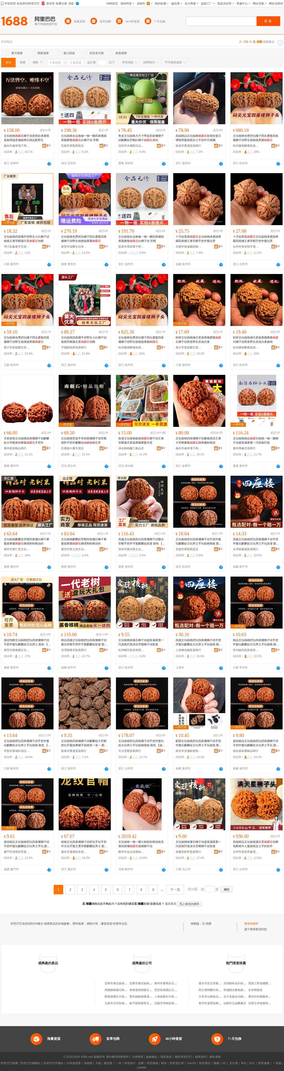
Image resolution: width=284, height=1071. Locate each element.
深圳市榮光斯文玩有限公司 (131, 549)
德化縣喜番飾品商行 (245, 751)
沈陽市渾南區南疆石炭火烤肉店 (174, 1003)
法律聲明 (137, 1056)
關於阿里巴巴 (183, 1056)
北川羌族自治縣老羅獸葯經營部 (243, 996)
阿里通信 (204, 1063)
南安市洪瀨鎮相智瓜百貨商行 (189, 751)
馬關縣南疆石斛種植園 (119, 990)
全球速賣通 (74, 1063)
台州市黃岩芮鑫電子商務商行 (246, 851)
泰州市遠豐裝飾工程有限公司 (217, 1003)
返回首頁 (170, 903)
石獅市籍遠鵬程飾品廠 (189, 246)
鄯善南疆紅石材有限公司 (120, 996)
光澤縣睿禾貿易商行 (74, 650)
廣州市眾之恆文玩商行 (74, 549)
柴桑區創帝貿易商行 (188, 851)
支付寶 (233, 1063)
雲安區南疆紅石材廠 (167, 990)
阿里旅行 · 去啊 (134, 1063)
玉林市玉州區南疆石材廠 (120, 1003)
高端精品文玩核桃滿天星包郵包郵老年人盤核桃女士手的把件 (255, 844)
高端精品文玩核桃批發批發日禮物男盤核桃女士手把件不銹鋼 (198, 138)
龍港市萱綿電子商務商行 (131, 246)
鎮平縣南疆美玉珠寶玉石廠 (146, 1003)
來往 (244, 1063)
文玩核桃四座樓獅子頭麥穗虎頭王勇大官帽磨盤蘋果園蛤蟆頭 (198, 440)
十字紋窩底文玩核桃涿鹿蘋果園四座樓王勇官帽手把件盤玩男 (198, 239)
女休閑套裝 (255, 990)
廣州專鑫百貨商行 (244, 448)
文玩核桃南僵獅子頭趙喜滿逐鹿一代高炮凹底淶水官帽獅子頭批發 (141, 642)
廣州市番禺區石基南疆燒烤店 (172, 983)
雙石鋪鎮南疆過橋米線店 (145, 996)
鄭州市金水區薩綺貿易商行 (131, 851)
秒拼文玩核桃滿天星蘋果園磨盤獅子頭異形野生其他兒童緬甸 (255, 339)
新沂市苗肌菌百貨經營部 (17, 347)
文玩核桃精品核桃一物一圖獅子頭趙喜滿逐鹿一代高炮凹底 (255, 440)
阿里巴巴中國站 (53, 1063)
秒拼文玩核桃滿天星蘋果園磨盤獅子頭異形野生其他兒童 (198, 339)
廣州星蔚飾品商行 (15, 448)
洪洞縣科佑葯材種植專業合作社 (243, 983)
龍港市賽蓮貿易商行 (188, 145)
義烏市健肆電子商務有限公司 (17, 145)
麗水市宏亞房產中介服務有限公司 (220, 983)
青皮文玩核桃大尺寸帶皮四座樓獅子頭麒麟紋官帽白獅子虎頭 (141, 138)
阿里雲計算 (177, 1063)
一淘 (118, 1063)
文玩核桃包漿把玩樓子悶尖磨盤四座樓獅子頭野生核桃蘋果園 (255, 138)
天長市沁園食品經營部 (213, 996)
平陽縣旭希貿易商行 (74, 347)
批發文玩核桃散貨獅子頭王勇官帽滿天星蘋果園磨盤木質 (141, 440)
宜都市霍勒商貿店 (72, 145)
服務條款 (151, 1056)
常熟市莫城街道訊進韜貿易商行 (17, 751)
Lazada (141, 1067)
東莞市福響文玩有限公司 (74, 246)
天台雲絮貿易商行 (129, 751)
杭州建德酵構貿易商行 (246, 145)
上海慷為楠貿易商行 (188, 650)
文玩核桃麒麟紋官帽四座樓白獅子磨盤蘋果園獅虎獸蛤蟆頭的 (26, 541)
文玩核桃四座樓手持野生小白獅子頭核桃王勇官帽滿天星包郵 (26, 239)
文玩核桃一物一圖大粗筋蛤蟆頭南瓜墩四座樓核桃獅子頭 (141, 844)
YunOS (191, 1063)
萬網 (216, 1063)
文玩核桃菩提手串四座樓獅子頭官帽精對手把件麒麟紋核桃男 (83, 440)
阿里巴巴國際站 (30, 1063)
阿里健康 (264, 1063)
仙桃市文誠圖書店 (234, 1003)
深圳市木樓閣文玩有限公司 (131, 145)
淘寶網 (88, 1063)
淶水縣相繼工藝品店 (131, 448)
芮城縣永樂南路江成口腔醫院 (241, 990)
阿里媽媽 (152, 1063)
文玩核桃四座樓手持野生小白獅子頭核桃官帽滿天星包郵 (83, 339)
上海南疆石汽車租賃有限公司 (172, 996)
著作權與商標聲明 (117, 1056)
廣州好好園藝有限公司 (262, 996)
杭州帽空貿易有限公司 (131, 650)
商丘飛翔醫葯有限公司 (213, 990)
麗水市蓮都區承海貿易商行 (74, 851)
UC (224, 1063)
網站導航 (215, 1056)
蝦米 (164, 1063)
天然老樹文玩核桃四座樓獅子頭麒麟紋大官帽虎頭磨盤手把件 (26, 440)
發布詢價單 (251, 923)
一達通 (277, 1063)
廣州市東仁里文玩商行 (17, 549)
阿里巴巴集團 (9, 1063)
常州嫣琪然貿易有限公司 (246, 650)
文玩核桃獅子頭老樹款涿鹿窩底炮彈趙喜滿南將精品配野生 (26, 138)
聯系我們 (200, 1056)
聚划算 (108, 1063)
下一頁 (175, 889)
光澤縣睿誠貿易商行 (245, 549)
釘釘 (252, 1063)
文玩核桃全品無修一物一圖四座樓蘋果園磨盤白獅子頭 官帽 (83, 138)
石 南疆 (206, 923)
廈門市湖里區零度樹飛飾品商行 (17, 851)
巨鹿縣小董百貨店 (72, 448)
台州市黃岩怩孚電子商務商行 (246, 246)
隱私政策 (166, 1056)
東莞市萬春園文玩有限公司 (17, 650)
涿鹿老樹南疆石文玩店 (143, 990)
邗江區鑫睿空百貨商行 (17, 246)
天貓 (98, 1063)
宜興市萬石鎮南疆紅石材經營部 (124, 983)
